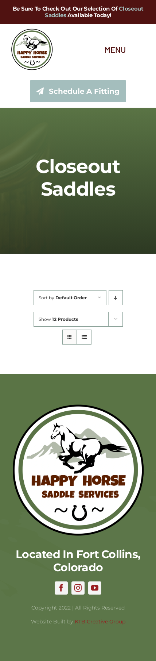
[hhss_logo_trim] (78, 407)
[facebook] (61, 588)
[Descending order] (116, 297)
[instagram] (78, 588)
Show (58, 319)
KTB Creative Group (100, 621)
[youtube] (94, 588)
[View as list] (84, 337)
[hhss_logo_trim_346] (32, 32)
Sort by (63, 297)
